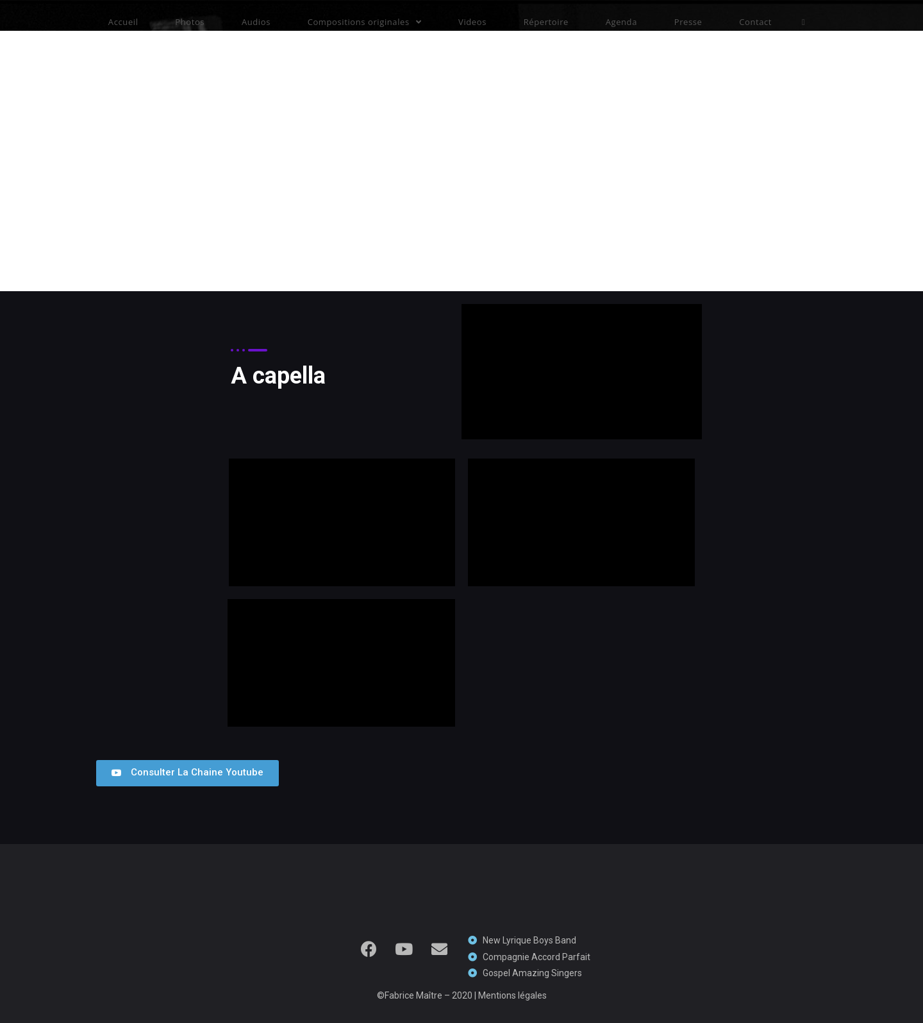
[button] (187, 773)
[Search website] (803, 22)
